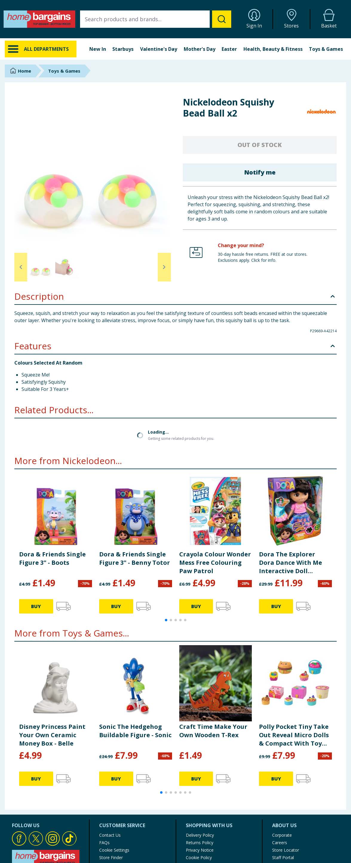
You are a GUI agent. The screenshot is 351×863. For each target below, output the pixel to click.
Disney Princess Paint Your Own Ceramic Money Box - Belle (52, 684)
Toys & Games (326, 49)
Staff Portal (283, 807)
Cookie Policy (199, 807)
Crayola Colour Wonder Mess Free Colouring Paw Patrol (215, 511)
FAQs (104, 792)
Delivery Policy (200, 784)
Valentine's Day (158, 49)
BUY (36, 555)
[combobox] (155, 19)
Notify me (259, 172)
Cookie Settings (114, 799)
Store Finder (111, 807)
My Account (197, 829)
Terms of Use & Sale (206, 814)
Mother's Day (199, 49)
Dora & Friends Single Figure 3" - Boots (52, 507)
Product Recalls (114, 814)
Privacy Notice (200, 799)
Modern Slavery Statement (211, 821)
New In (97, 49)
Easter (229, 49)
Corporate (282, 784)
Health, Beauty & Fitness (273, 49)
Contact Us (110, 784)
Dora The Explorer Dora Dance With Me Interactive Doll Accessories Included (290, 511)
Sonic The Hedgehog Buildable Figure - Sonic (135, 680)
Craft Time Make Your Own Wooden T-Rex (213, 680)
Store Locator (285, 799)
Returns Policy (199, 792)
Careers (279, 792)
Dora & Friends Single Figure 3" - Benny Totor (134, 507)
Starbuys (123, 49)
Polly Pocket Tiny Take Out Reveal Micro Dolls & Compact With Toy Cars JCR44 (294, 684)
